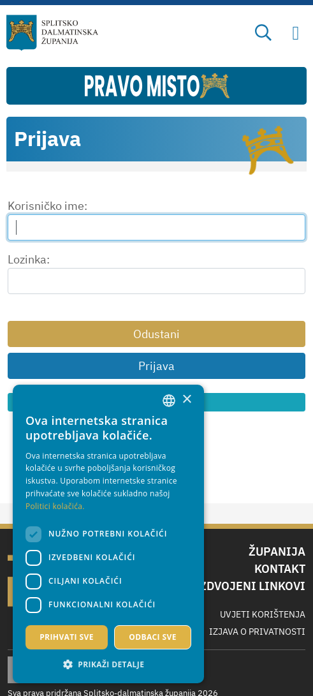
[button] (108, 664)
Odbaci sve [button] (153, 637)
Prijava (156, 366)
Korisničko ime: (47, 205)
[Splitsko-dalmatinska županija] (52, 33)
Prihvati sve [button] (67, 637)
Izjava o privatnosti (257, 631)
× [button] (186, 399)
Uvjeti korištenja (262, 614)
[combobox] (169, 400)
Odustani (156, 334)
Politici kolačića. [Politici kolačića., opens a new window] (55, 506)
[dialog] (108, 534)
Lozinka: (29, 259)
